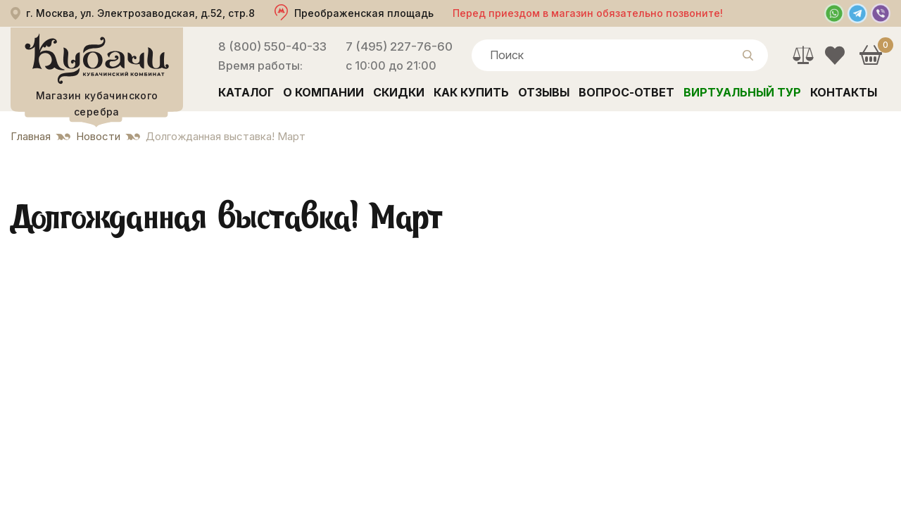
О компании (323, 92)
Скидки (398, 92)
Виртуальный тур (742, 92)
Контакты (843, 92)
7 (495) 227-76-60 (399, 46)
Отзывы (543, 92)
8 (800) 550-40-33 (272, 46)
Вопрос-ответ (626, 92)
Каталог (246, 92)
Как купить (471, 92)
